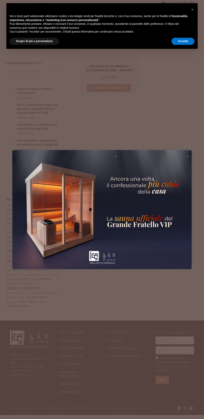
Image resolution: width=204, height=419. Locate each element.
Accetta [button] (183, 41)
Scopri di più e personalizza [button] (34, 41)
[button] (192, 9)
